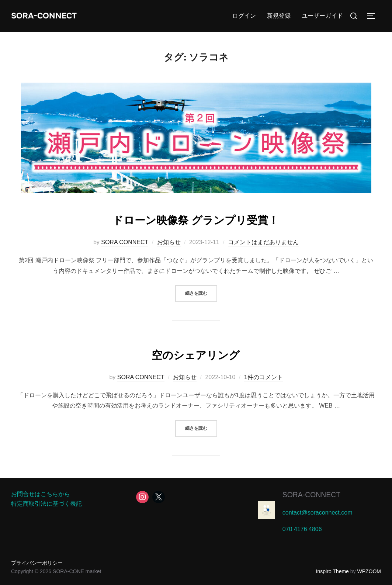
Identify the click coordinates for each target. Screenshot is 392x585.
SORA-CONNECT (50, 16)
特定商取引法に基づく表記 (46, 504)
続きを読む (201, 292)
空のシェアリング (195, 354)
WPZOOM (369, 571)
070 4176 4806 (302, 529)
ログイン (244, 16)
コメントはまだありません (263, 242)
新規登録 (279, 16)
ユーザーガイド (322, 16)
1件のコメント (263, 377)
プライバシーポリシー (37, 563)
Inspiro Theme (332, 571)
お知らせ (169, 242)
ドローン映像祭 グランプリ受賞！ (196, 219)
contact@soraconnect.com (317, 512)
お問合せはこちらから (40, 494)
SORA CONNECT (124, 242)
